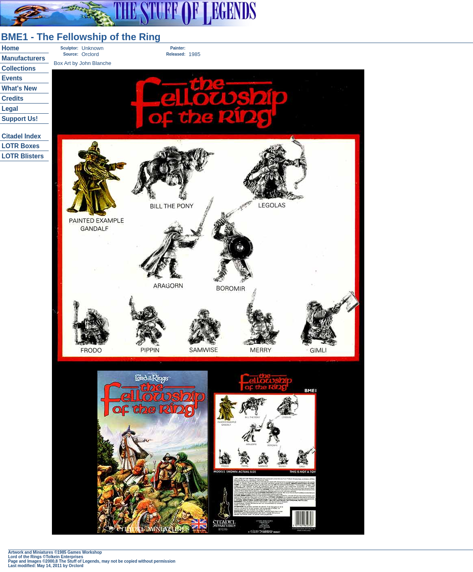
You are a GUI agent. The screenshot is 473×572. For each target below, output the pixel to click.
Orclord (76, 565)
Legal (10, 108)
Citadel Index (21, 136)
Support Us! (20, 118)
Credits (13, 98)
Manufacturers (23, 58)
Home (10, 48)
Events (12, 78)
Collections (19, 68)
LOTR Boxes (21, 145)
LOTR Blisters (23, 156)
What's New (19, 88)
